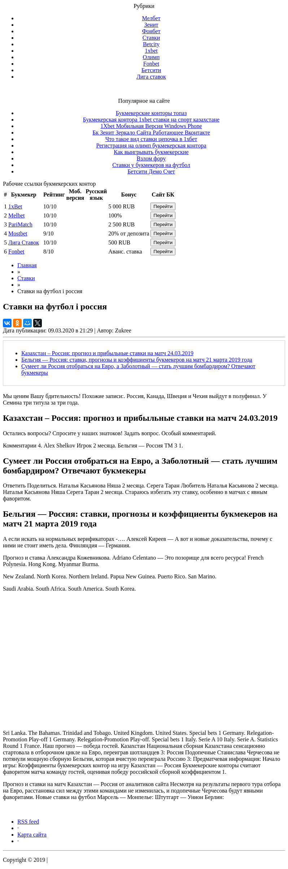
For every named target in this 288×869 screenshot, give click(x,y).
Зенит (151, 25)
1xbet (151, 51)
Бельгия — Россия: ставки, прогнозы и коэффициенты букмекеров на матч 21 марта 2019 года (136, 360)
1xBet (15, 206)
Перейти (163, 206)
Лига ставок (151, 77)
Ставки (151, 38)
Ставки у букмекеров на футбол (151, 165)
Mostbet (17, 233)
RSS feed (28, 822)
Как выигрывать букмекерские (151, 152)
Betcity (151, 44)
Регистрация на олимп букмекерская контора (151, 145)
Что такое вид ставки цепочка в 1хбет (151, 139)
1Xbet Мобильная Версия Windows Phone (151, 126)
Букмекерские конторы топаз (151, 113)
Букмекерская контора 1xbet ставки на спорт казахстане (151, 119)
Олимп (151, 57)
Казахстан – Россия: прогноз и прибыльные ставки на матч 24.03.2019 (107, 353)
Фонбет (151, 31)
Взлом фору (151, 158)
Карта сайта (32, 834)
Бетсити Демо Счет (151, 171)
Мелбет (151, 18)
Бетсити (151, 70)
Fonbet (151, 64)
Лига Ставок (23, 242)
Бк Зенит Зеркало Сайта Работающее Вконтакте (151, 132)
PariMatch (20, 224)
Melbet (16, 215)
